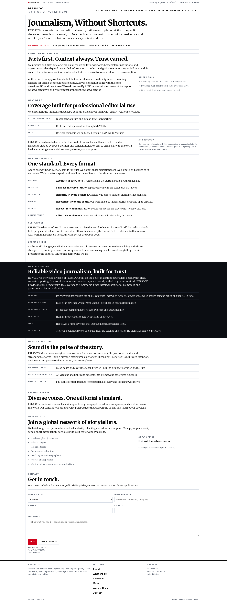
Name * (32, 505)
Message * (34, 516)
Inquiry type (35, 494)
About (100, 10)
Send (32, 542)
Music (152, 10)
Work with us (185, 2)
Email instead (49, 542)
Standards (127, 10)
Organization (122, 494)
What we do (112, 10)
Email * (118, 505)
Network (163, 10)
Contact (195, 2)
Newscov (141, 10)
